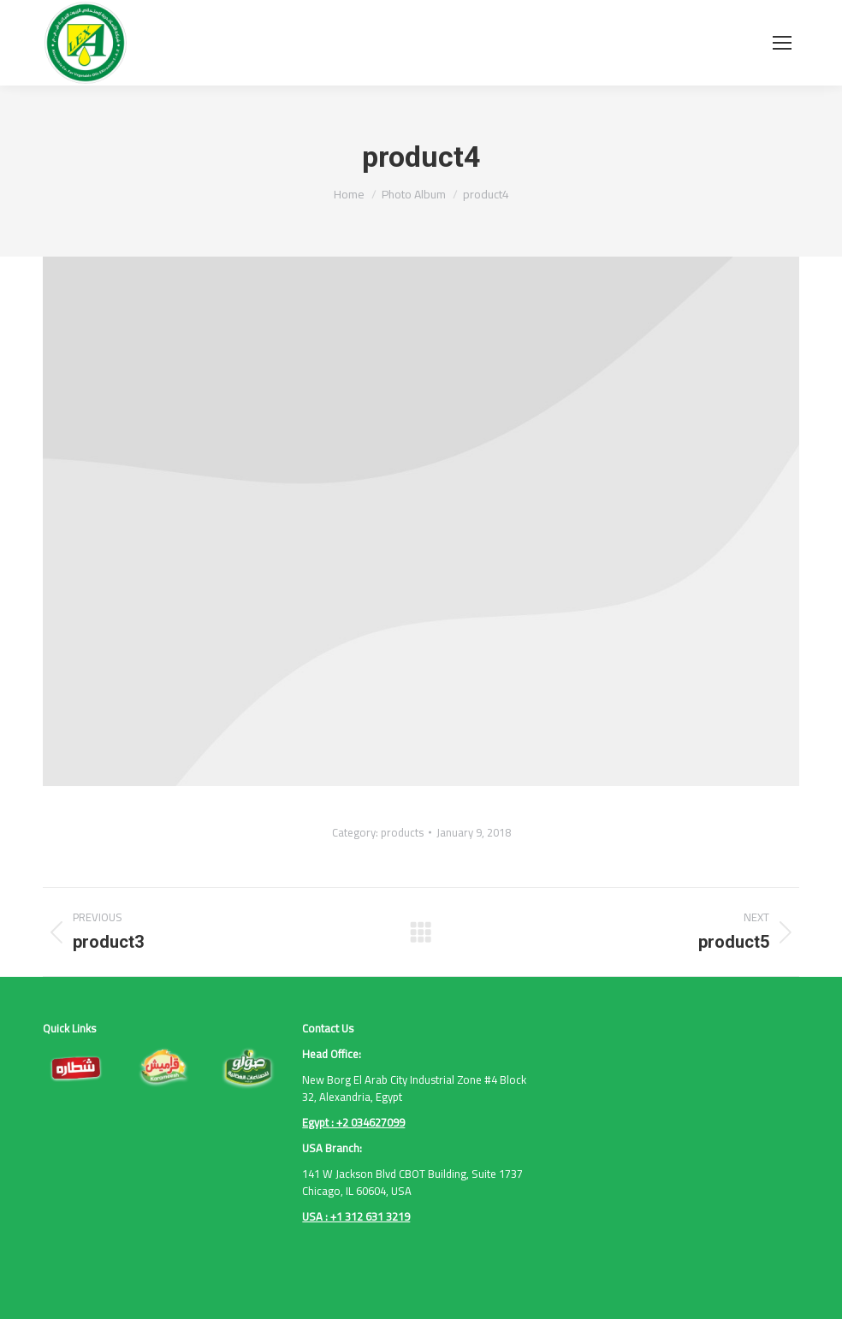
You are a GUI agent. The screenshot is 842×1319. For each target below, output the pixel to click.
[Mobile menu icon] (782, 43)
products (402, 832)
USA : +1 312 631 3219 (356, 1216)
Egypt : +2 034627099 (353, 1122)
